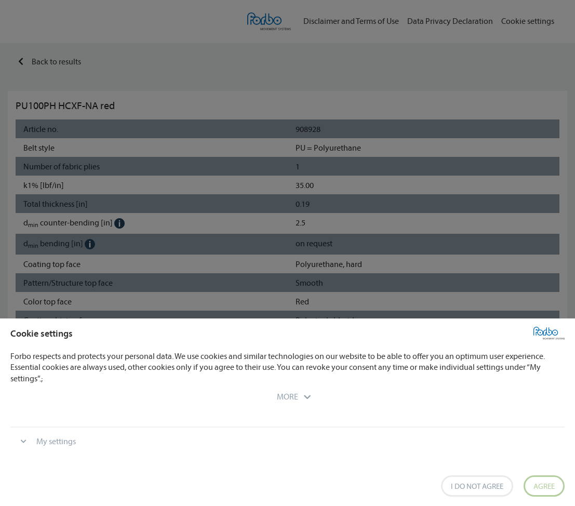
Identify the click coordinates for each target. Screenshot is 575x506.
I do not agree (477, 486)
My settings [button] (56, 441)
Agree (544, 486)
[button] (287, 396)
